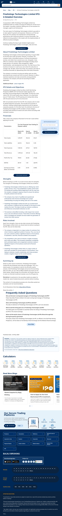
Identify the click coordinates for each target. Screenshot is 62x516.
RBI (26, 486)
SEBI (23, 486)
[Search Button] (59, 5)
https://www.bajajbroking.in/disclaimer (26, 349)
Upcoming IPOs (22, 48)
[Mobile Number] (50, 124)
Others (31, 470)
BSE (16, 486)
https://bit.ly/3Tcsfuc (25, 287)
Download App (22, 257)
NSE (19, 486)
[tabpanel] (5, 363)
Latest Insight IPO (19, 83)
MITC (52, 128)
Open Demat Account (21, 175)
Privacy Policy (45, 129)
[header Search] (29, 5)
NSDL (34, 486)
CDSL (30, 486)
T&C (54, 128)
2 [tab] (31, 368)
